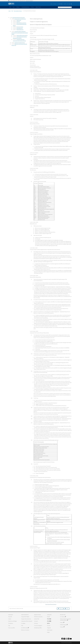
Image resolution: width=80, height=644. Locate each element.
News (55, 3)
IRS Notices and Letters (38, 616)
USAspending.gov (64, 624)
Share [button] (61, 608)
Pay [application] (13, 7)
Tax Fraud (36, 623)
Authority (18, 21)
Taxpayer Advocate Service (26, 619)
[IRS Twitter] (64, 638)
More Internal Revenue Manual (50, 604)
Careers (9, 619)
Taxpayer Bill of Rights (25, 616)
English (60, 3)
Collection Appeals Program (20, 42)
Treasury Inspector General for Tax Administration (65, 619)
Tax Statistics (10, 623)
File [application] (10, 7)
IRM (12, 10)
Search (71, 7)
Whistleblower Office (38, 627)
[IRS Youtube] (71, 638)
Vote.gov (62, 627)
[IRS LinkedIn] (68, 638)
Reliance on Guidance (25, 630)
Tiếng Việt (49, 627)
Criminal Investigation (38, 625)
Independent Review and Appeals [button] (19, 17)
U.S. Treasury (63, 616)
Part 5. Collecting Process (18, 10)
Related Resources (20, 29)
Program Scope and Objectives (20, 18)
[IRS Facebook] (62, 638)
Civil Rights (23, 623)
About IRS (10, 616)
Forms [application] (32, 7)
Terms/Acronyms (20, 28)
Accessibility (69, 642)
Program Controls (20, 26)
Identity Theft (36, 619)
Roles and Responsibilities (21, 22)
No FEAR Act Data (25, 627)
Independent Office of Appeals (26, 621)
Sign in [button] (70, 3)
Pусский (48, 625)
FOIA (22, 625)
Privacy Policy (63, 642)
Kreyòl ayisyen (49, 630)
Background (19, 20)
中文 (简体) (49, 619)
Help (51, 3)
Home (9, 10)
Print (67, 608)
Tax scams (36, 621)
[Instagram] (66, 638)
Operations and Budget (12, 621)
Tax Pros (65, 3)
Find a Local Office (11, 627)
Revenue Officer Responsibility (22, 35)
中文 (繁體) (49, 621)
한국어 (48, 623)
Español (48, 616)
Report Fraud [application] (38, 7)
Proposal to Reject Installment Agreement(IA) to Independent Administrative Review (20, 33)
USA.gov (62, 622)
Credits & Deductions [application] (25, 7)
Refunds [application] (17, 7)
